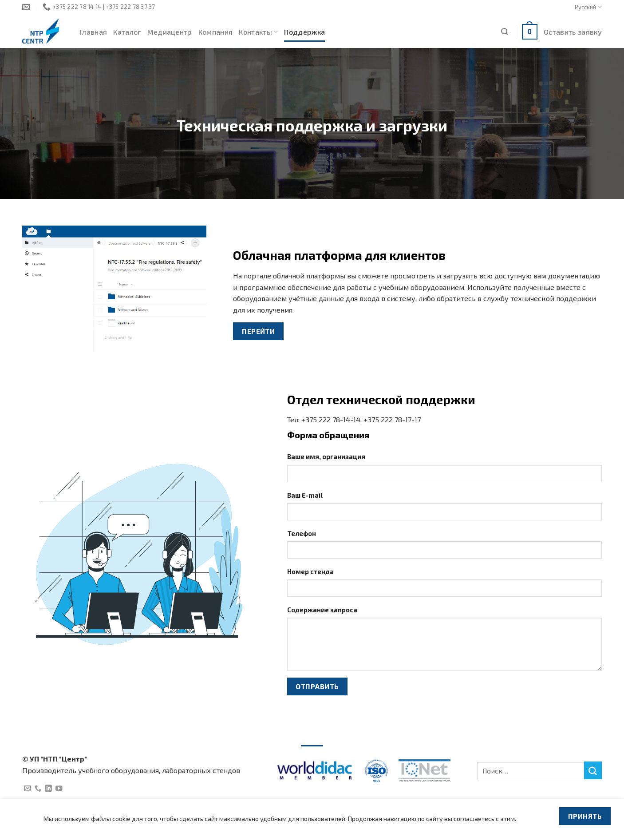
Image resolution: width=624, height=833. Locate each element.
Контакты (258, 32)
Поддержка (304, 32)
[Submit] (593, 770)
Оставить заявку (573, 32)
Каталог (127, 32)
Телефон (301, 533)
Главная (93, 32)
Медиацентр (169, 32)
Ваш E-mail (305, 495)
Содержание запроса (322, 610)
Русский (588, 7)
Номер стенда (310, 571)
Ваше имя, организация (326, 456)
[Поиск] (504, 31)
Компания (215, 32)
